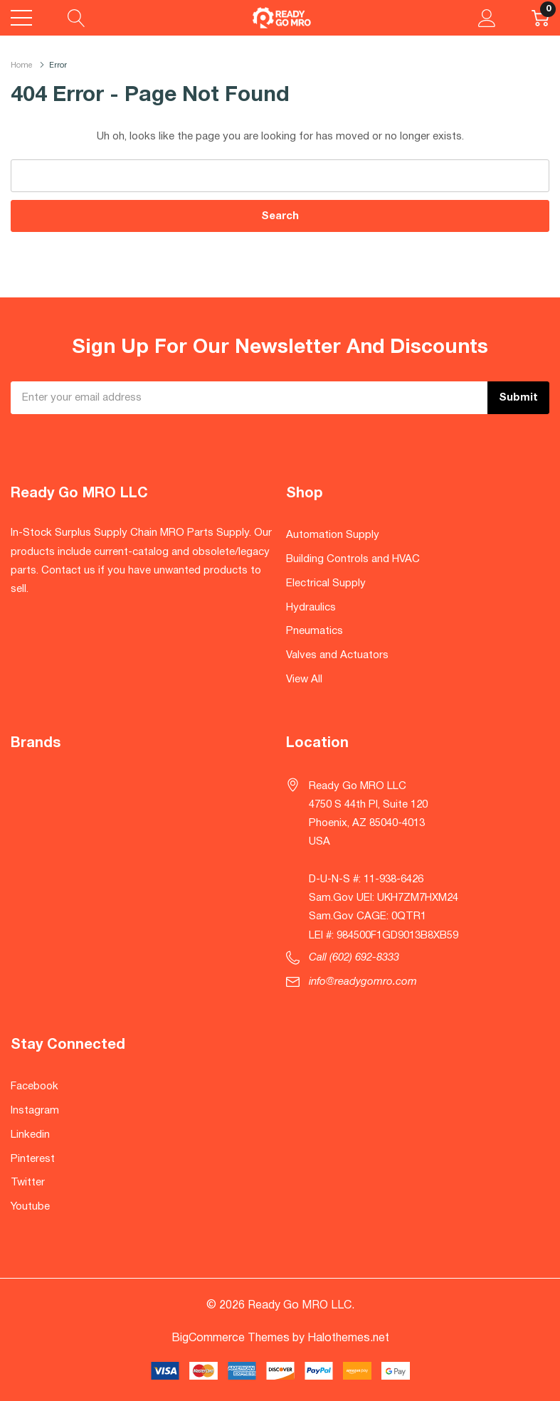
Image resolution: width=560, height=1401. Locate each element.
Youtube (30, 1207)
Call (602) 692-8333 (354, 958)
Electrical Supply (326, 583)
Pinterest (33, 1159)
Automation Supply (332, 535)
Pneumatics (314, 631)
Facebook (34, 1086)
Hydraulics (311, 608)
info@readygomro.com (363, 982)
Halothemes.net (348, 1338)
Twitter (28, 1183)
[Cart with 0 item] (540, 18)
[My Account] (487, 18)
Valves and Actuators (337, 655)
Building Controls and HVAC (353, 559)
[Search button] (76, 18)
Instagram (35, 1111)
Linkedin (30, 1135)
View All (304, 679)
